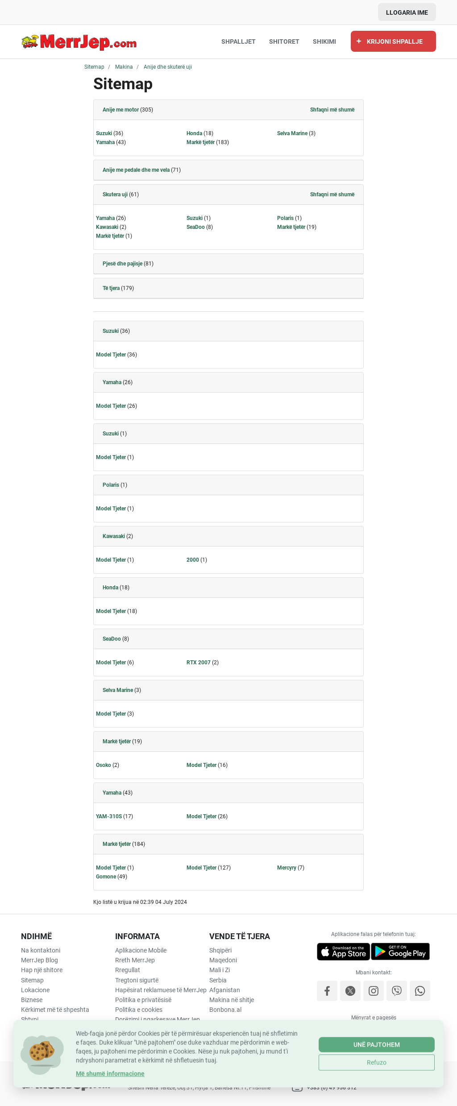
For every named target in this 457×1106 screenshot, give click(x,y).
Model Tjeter (111, 355)
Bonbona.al (225, 1009)
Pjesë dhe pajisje (122, 264)
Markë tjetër (201, 142)
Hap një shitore (41, 969)
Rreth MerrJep (135, 960)
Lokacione (35, 990)
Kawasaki (107, 227)
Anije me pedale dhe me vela (136, 170)
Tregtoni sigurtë (136, 980)
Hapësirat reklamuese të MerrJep (161, 990)
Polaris (285, 218)
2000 (193, 560)
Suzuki (104, 133)
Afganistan (224, 990)
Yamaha (105, 142)
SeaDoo (196, 227)
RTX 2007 (199, 662)
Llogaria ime (407, 12)
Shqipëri (220, 950)
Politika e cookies (138, 1009)
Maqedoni (223, 960)
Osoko (103, 765)
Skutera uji (115, 194)
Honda (194, 133)
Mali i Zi (219, 969)
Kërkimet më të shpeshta (55, 1009)
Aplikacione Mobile (140, 950)
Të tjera (111, 288)
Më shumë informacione (110, 1097)
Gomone (106, 877)
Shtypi (29, 1019)
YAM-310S (109, 816)
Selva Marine (292, 133)
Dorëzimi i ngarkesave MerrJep (157, 1019)
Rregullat (127, 969)
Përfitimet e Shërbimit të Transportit (148, 1033)
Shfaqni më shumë (332, 110)
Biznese (31, 999)
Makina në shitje (231, 999)
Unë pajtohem (376, 1068)
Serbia (218, 980)
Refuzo (376, 1085)
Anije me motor (121, 110)
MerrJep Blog (39, 960)
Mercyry (286, 868)
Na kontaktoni (40, 950)
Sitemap (32, 980)
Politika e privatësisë (143, 999)
